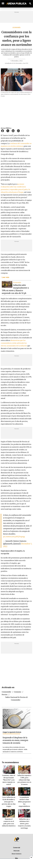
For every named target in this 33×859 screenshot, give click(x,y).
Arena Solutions (16, 854)
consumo (17, 692)
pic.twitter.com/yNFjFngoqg (14, 536)
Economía (16, 27)
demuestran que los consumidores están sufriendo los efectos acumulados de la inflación (14, 343)
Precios (4, 695)
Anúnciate (17, 851)
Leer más (5, 277)
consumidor (6, 692)
